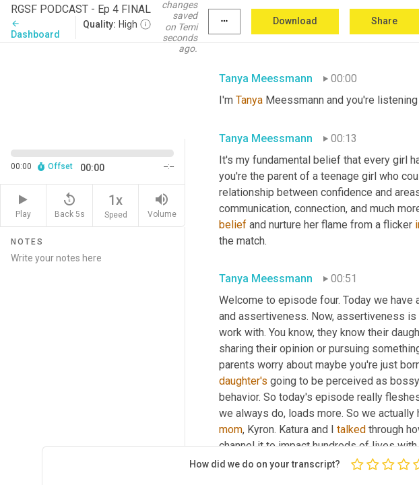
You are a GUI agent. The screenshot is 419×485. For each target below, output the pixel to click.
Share (384, 20)
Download (295, 20)
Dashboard (35, 29)
